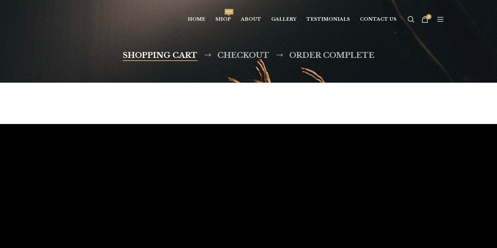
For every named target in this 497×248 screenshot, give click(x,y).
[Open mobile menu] (440, 19)
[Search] (411, 19)
